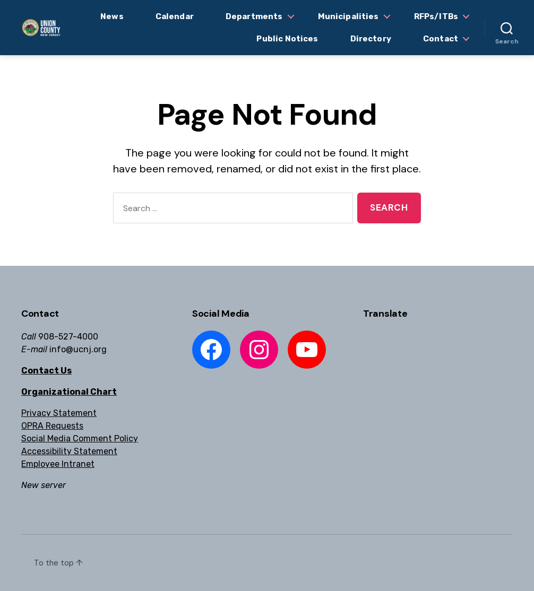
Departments (254, 16)
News (112, 16)
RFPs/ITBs (436, 16)
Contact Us (46, 371)
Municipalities (348, 16)
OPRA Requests (52, 426)
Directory (370, 39)
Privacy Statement (59, 413)
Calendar (175, 16)
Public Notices (287, 39)
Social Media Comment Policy (79, 438)
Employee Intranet (57, 464)
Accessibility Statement (69, 451)
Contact (440, 39)
